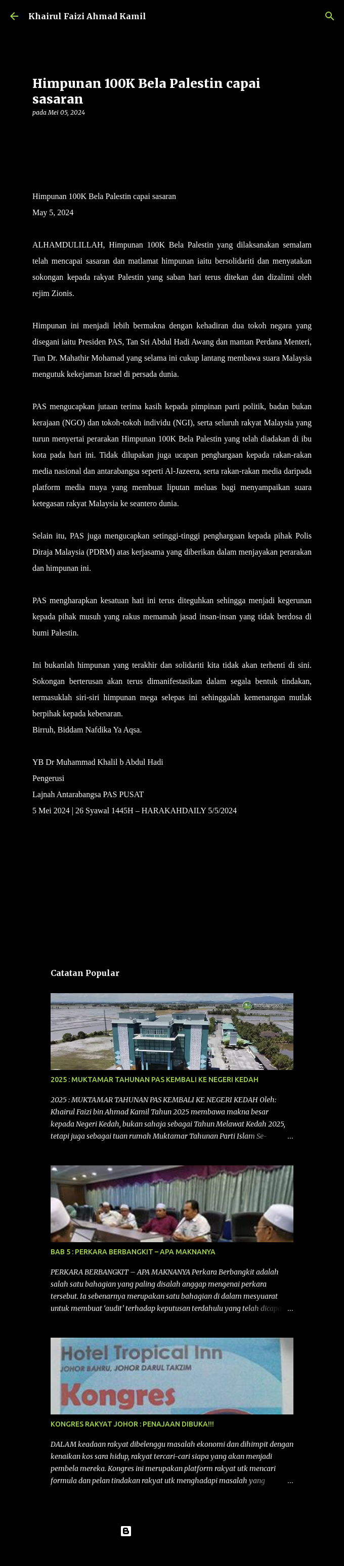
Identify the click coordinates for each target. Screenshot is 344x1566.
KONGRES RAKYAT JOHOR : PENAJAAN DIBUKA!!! (132, 1424)
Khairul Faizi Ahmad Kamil (87, 16)
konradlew (193, 1552)
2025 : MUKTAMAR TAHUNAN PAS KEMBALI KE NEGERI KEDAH (155, 1079)
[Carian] (330, 16)
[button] (38, 133)
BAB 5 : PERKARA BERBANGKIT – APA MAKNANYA (133, 1252)
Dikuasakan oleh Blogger (172, 1531)
